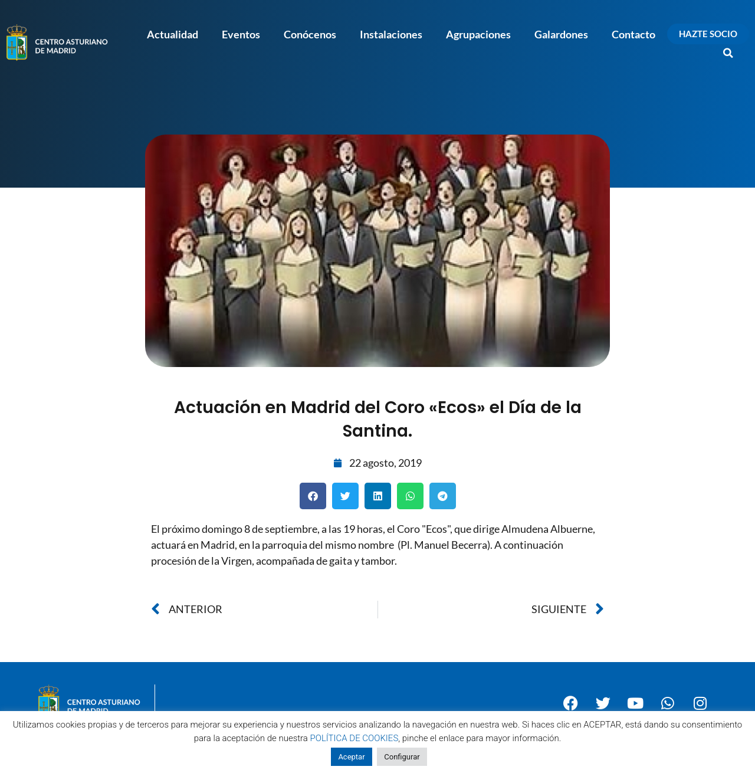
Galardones (561, 34)
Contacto (633, 34)
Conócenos (310, 34)
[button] (728, 53)
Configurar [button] (401, 756)
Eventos (241, 34)
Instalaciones (391, 34)
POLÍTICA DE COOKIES (354, 738)
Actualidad (172, 34)
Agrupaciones (478, 34)
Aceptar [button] (351, 756)
